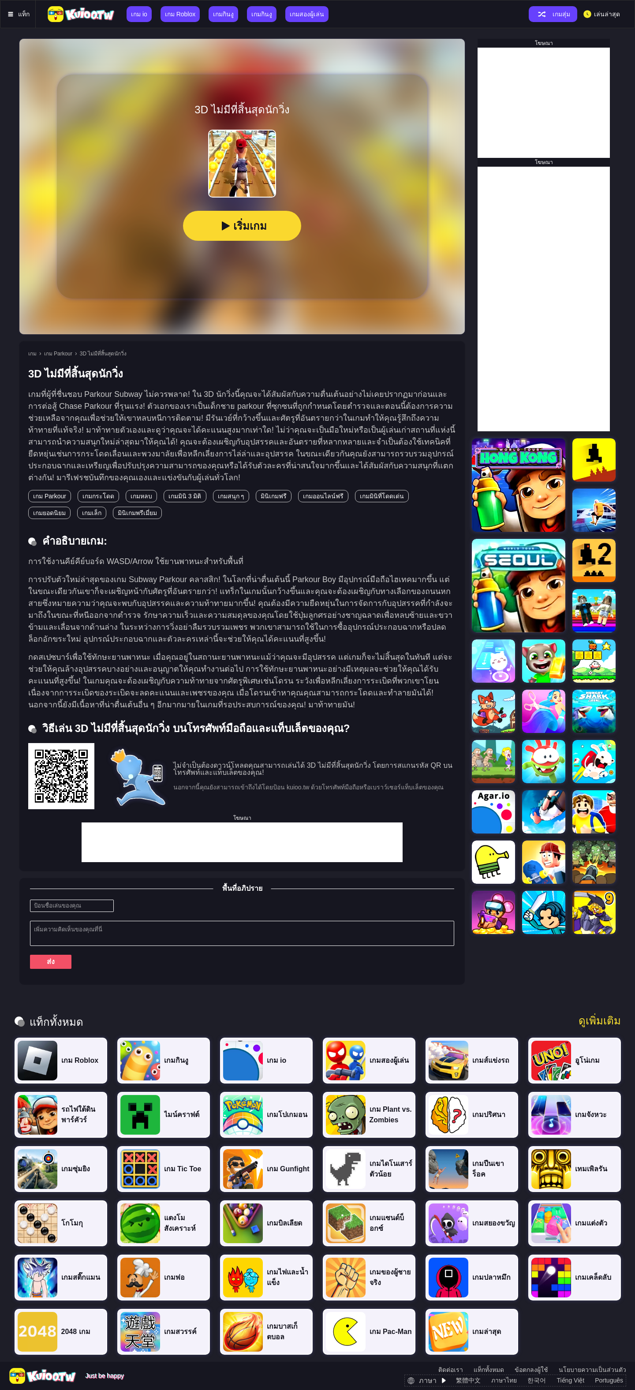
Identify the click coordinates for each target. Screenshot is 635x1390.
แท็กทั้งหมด (489, 1369)
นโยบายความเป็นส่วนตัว (592, 1369)
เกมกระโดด (98, 496)
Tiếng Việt (570, 1380)
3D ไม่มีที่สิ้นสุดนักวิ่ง (103, 354)
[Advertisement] (242, 842)
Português (609, 1380)
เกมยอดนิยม (49, 512)
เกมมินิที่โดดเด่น (382, 496)
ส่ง (51, 961)
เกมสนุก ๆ (231, 496)
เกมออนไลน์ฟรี (323, 496)
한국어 (536, 1380)
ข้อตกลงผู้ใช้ (531, 1369)
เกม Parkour (58, 354)
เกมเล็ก (91, 512)
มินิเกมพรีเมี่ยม (137, 512)
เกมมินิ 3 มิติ (185, 496)
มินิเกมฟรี (274, 496)
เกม (32, 354)
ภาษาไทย (504, 1380)
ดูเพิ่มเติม (600, 1021)
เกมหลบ (141, 496)
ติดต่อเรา (450, 1369)
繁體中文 (468, 1380)
